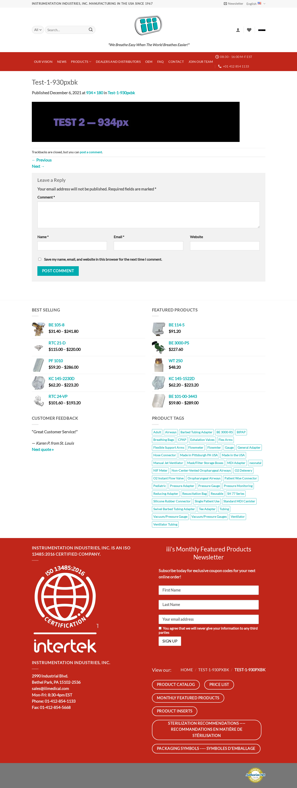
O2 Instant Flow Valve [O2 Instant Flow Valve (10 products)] (168, 478)
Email (119, 237)
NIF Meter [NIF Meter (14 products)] (160, 470)
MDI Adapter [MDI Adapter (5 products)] (236, 463)
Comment (46, 197)
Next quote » (43, 449)
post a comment (91, 152)
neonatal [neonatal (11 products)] (255, 463)
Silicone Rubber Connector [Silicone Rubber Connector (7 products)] (172, 501)
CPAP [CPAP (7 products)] (182, 440)
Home (187, 669)
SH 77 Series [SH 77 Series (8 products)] (235, 493)
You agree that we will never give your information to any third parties (208, 630)
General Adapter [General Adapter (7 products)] (249, 447)
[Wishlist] (249, 30)
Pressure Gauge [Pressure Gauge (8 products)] (209, 486)
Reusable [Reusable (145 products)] (217, 493)
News (61, 61)
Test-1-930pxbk (121, 92)
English (255, 4)
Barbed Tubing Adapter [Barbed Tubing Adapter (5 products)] (196, 432)
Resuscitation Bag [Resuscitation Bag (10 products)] (194, 493)
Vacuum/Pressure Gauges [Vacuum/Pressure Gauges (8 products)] (209, 516)
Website (196, 237)
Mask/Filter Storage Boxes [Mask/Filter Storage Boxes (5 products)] (205, 463)
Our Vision (43, 61)
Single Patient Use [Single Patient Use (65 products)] (207, 501)
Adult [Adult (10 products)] (157, 432)
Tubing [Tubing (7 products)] (224, 509)
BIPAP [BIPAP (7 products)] (241, 432)
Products (81, 61)
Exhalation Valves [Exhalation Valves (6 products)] (202, 440)
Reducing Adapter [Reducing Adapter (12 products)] (165, 493)
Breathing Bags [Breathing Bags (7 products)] (163, 440)
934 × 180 (94, 92)
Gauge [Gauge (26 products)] (229, 447)
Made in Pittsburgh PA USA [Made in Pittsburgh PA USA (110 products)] (199, 455)
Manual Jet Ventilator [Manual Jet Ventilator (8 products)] (168, 463)
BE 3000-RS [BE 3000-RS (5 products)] (224, 432)
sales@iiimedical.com (50, 688)
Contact (176, 61)
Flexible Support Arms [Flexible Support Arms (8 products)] (168, 447)
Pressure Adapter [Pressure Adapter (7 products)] (182, 486)
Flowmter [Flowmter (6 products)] (214, 447)
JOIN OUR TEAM (200, 61)
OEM (149, 61)
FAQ (160, 61)
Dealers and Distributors (118, 61)
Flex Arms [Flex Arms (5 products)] (225, 440)
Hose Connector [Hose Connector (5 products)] (164, 455)
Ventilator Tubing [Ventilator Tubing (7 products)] (165, 524)
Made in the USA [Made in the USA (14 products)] (233, 455)
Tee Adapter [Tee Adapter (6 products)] (207, 509)
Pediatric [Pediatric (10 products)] (159, 486)
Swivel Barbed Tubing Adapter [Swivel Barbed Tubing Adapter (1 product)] (174, 509)
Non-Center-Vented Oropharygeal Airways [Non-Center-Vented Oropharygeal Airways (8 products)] (201, 470)
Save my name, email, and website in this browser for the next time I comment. (103, 259)
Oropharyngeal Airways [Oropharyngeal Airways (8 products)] (204, 478)
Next (38, 166)
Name (42, 237)
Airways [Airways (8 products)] (170, 432)
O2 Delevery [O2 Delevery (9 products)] (243, 470)
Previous (42, 160)
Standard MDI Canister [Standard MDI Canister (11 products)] (239, 501)
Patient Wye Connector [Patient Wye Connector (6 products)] (240, 478)
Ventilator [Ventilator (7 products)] (238, 516)
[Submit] (91, 30)
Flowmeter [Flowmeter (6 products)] (195, 447)
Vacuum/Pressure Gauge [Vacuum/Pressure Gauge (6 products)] (170, 516)
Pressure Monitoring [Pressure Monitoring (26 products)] (238, 486)
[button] (233, 4)
